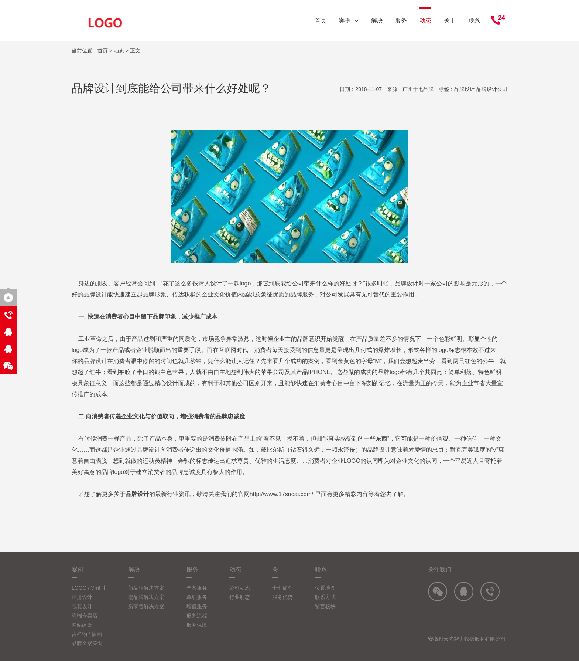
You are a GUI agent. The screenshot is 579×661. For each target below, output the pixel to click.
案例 (349, 20)
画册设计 (82, 597)
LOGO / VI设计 (89, 588)
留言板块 (325, 606)
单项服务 (196, 597)
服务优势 (282, 597)
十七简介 (282, 588)
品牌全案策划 (87, 643)
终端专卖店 (84, 615)
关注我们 (440, 569)
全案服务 (196, 588)
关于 (450, 20)
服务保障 (196, 625)
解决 (377, 20)
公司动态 (239, 588)
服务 (401, 20)
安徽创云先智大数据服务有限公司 (467, 639)
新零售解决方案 (146, 606)
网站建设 (82, 625)
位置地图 (325, 588)
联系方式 (325, 597)
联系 (474, 20)
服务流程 (196, 615)
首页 (320, 20)
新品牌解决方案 (146, 588)
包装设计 (82, 606)
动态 (425, 20)
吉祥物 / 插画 (87, 634)
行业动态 (239, 597)
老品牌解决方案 (146, 597)
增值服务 (196, 606)
